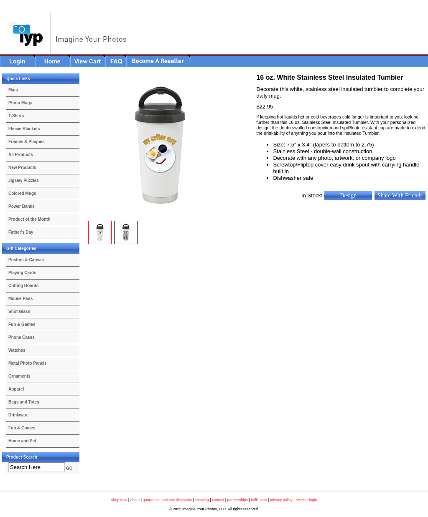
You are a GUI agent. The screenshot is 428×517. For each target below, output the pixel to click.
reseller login (306, 500)
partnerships (237, 500)
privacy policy (281, 500)
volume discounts (177, 500)
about (135, 500)
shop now (119, 500)
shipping (202, 500)
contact (218, 500)
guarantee (151, 500)
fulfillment (259, 500)
